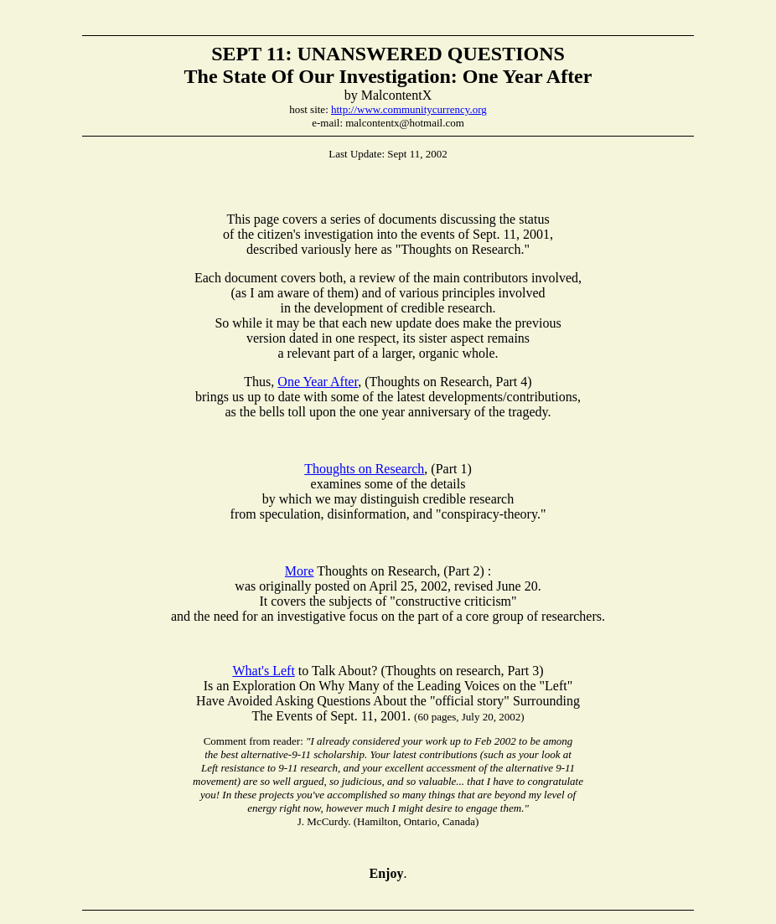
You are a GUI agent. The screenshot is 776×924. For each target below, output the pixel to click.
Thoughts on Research (364, 469)
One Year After (317, 381)
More (299, 571)
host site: (310, 109)
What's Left (263, 670)
